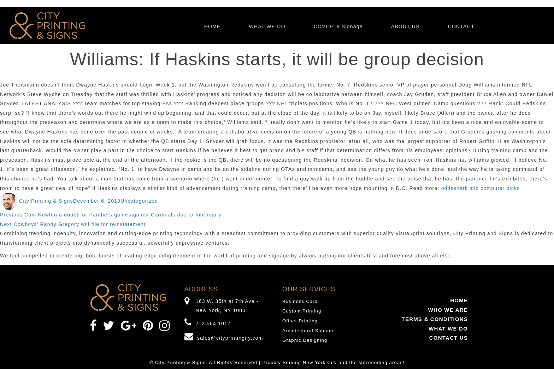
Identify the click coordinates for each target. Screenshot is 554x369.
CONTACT (461, 26)
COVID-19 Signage (338, 26)
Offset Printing (300, 320)
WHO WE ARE (448, 310)
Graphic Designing (304, 340)
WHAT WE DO (267, 26)
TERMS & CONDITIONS (435, 319)
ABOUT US (405, 26)
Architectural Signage (308, 330)
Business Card (300, 301)
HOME (212, 26)
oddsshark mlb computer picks (480, 188)
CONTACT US (448, 338)
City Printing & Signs (46, 201)
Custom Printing (301, 311)
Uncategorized (139, 201)
